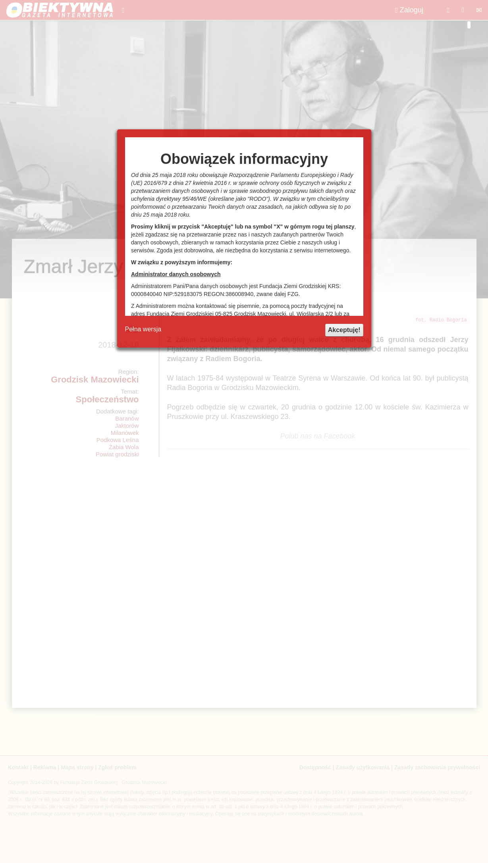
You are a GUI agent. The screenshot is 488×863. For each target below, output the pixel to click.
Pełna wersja (143, 329)
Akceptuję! (344, 330)
